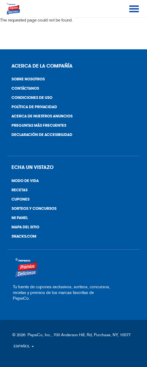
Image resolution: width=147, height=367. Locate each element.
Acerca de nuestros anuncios (40, 117)
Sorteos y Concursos (33, 208)
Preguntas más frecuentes (38, 125)
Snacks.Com (21, 237)
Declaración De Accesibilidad (39, 135)
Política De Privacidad (32, 108)
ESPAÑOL (24, 346)
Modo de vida (25, 180)
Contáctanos (23, 89)
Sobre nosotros (28, 79)
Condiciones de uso (29, 98)
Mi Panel (19, 217)
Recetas (19, 190)
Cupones (20, 199)
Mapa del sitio (25, 227)
